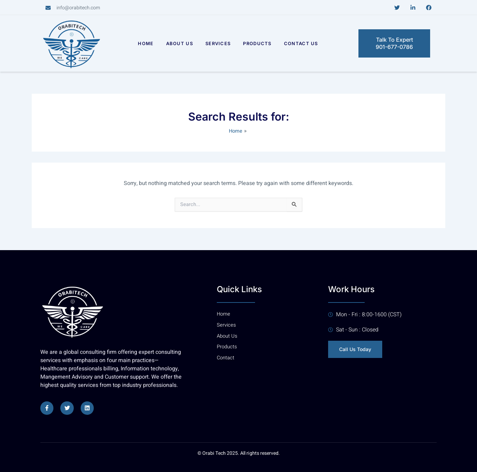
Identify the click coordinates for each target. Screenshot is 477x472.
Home (145, 43)
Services (218, 43)
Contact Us (301, 43)
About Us (179, 43)
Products (257, 43)
